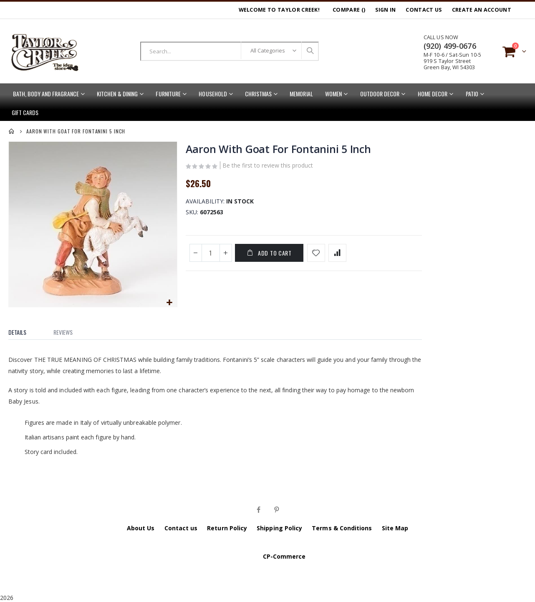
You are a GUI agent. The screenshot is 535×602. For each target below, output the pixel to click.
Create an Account (481, 9)
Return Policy (227, 527)
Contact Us (424, 9)
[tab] (23, 329)
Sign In (385, 9)
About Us (141, 527)
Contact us (181, 527)
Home (12, 131)
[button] (169, 302)
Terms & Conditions (342, 527)
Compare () (349, 9)
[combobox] (229, 51)
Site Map (395, 527)
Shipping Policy (279, 527)
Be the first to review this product (267, 167)
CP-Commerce (284, 555)
